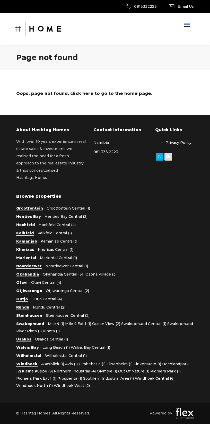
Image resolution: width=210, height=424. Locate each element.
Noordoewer (29, 266)
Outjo (22, 299)
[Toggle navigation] (187, 25)
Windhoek (27, 364)
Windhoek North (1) (34, 385)
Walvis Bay (27, 347)
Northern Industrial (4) (75, 371)
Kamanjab (26, 241)
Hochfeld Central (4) (57, 224)
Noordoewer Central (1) (66, 266)
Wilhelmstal (28, 355)
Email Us (186, 6)
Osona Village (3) (101, 274)
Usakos (23, 339)
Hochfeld (25, 224)
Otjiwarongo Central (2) (67, 290)
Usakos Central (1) (51, 339)
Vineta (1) (51, 331)
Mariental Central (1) (58, 257)
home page (137, 93)
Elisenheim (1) (120, 364)
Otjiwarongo (29, 290)
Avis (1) (71, 364)
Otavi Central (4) (46, 282)
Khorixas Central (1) (55, 249)
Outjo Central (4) (46, 299)
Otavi (22, 282)
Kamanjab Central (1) (59, 241)
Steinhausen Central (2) (68, 315)
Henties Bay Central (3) (66, 216)
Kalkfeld (25, 233)
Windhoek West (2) (72, 385)
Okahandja (27, 274)
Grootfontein (29, 208)
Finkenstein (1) (147, 364)
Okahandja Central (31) (63, 274)
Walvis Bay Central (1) (90, 347)
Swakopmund (30, 323)
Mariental (26, 257)
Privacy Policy (178, 142)
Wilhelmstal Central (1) (66, 355)
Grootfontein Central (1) (68, 208)
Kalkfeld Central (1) (55, 233)
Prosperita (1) (69, 378)
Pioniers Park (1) (165, 371)
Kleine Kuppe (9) (37, 371)
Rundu (22, 307)
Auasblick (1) (52, 364)
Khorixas (25, 249)
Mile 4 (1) (56, 323)
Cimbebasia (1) (92, 364)
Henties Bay (28, 216)
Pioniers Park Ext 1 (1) (36, 378)
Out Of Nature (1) (133, 371)
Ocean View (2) (106, 323)
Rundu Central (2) (49, 307)
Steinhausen (29, 315)
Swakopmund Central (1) (143, 323)
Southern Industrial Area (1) (108, 378)
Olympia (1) (107, 371)
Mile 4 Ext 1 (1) (78, 323)
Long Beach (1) (56, 347)
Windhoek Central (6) (154, 378)
